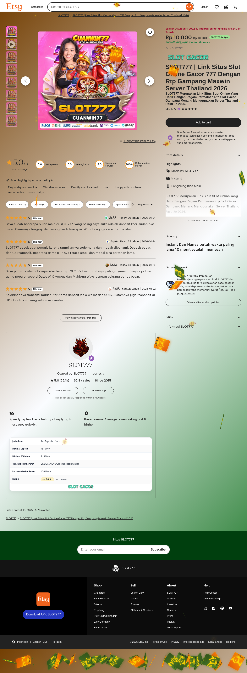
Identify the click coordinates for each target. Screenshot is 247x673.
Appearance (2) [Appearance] (124, 204)
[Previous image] (25, 81)
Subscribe (158, 549)
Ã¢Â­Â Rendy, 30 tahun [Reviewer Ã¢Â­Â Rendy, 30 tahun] (124, 217)
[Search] (189, 7)
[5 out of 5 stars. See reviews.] (190, 108)
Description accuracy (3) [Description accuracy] (66, 204)
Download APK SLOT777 (43, 614)
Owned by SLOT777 (71, 373)
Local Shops (215, 641)
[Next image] (149, 81)
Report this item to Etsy (138, 141)
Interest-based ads (193, 641)
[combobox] (116, 7)
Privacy (175, 641)
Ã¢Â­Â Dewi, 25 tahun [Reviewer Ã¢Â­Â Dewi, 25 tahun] (125, 241)
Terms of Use (159, 641)
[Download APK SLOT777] (43, 599)
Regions (230, 641)
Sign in (204, 6)
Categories (34, 7)
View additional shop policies (203, 302)
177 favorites (42, 510)
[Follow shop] (98, 390)
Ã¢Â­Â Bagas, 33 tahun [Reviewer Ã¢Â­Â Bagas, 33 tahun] (124, 264)
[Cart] (235, 7)
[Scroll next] (133, 204)
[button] (91, 358)
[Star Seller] (179, 109)
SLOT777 (63, 15)
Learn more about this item (203, 220)
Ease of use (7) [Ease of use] (17, 204)
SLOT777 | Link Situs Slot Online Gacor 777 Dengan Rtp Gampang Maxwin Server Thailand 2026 (131, 15)
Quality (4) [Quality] (39, 204)
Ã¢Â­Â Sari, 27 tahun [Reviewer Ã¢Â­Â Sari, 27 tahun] (126, 288)
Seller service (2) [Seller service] (98, 204)
